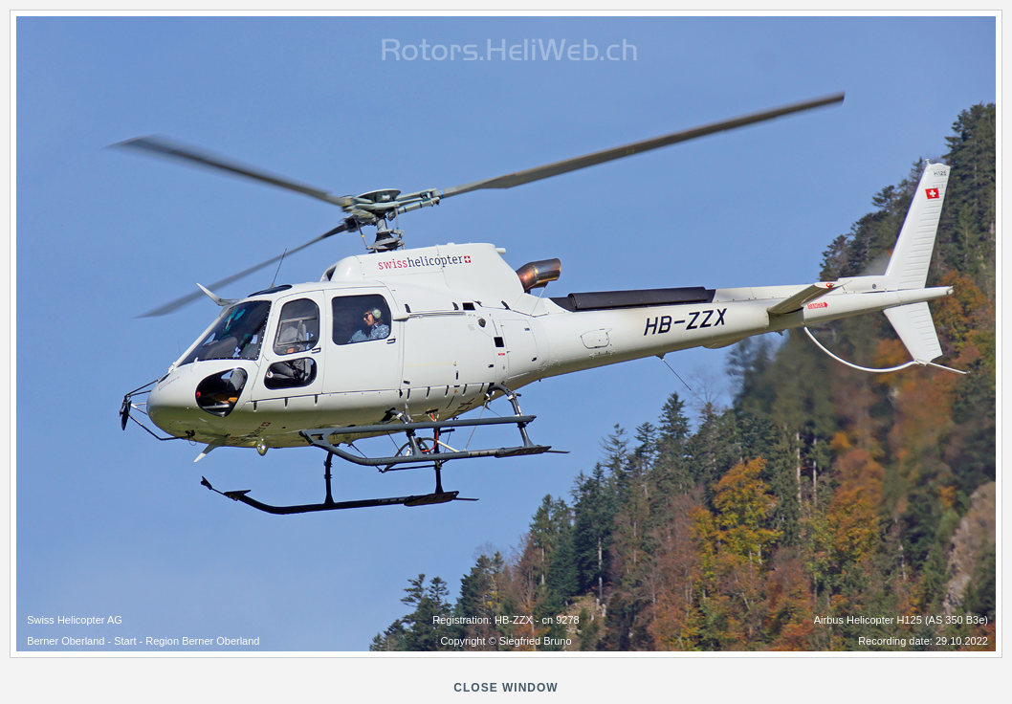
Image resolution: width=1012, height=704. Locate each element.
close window (505, 687)
